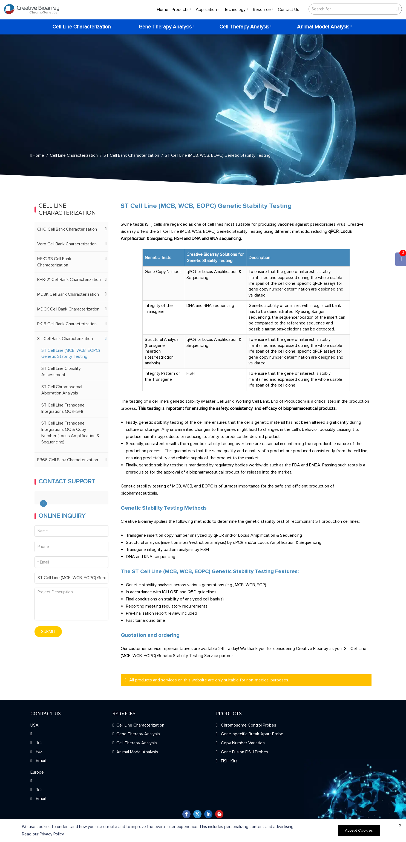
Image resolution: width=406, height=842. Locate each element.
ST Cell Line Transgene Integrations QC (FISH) (63, 408)
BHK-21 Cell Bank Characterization (69, 279)
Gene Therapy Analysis (165, 27)
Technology (235, 9)
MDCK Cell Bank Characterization (68, 309)
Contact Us (288, 9)
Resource (262, 9)
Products (180, 9)
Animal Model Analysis (323, 27)
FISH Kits (229, 761)
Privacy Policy (52, 834)
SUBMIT (48, 631)
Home (162, 9)
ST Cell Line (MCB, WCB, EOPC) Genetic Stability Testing (217, 155)
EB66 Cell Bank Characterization (67, 460)
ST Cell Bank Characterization (131, 155)
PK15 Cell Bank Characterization (67, 324)
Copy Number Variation (242, 743)
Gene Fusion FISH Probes (244, 752)
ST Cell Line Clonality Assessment (61, 372)
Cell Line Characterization (82, 27)
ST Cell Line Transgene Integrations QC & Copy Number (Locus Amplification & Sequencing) (70, 432)
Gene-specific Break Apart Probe (251, 734)
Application (206, 9)
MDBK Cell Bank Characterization (68, 294)
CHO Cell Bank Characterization (67, 229)
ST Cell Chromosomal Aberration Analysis (61, 390)
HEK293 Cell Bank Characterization (54, 262)
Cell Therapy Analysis (244, 27)
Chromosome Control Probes (248, 725)
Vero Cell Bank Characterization (67, 244)
